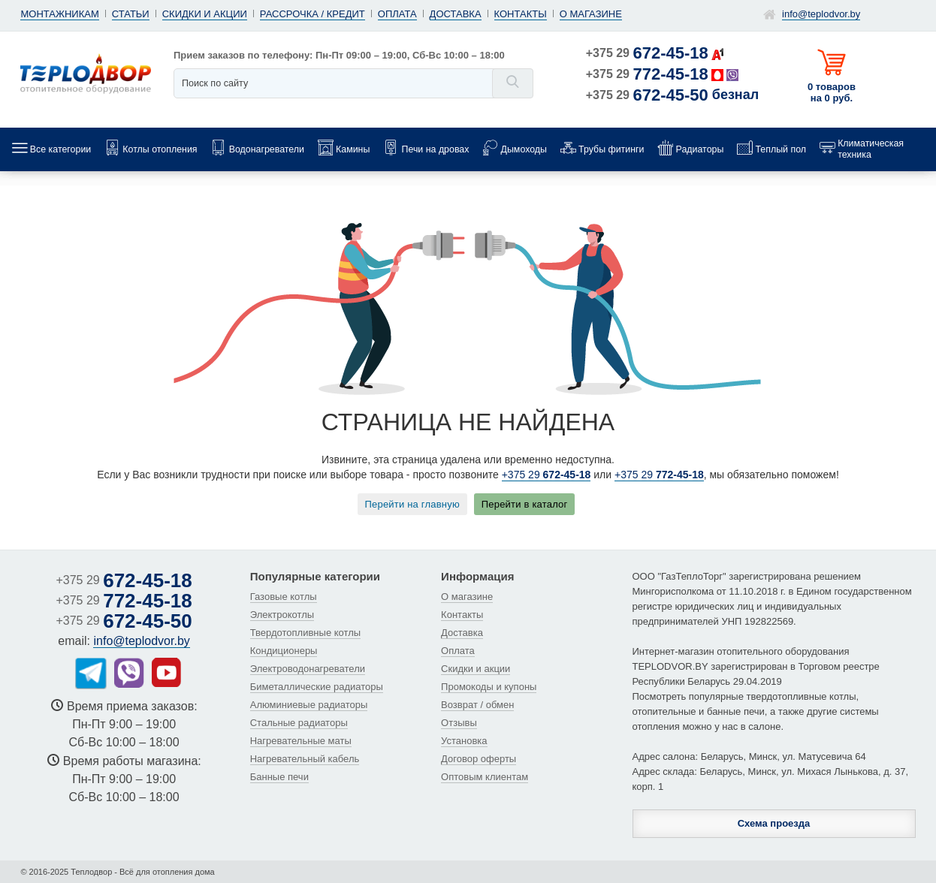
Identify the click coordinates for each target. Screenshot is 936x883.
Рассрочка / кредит (312, 14)
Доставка (456, 14)
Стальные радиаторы (299, 722)
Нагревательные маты (301, 740)
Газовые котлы (283, 596)
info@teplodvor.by (821, 14)
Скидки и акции (204, 14)
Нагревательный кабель (305, 758)
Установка (464, 740)
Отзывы (459, 722)
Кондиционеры (284, 650)
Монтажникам (59, 14)
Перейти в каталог (525, 504)
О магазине (591, 14)
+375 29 (647, 53)
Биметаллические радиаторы (316, 686)
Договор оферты (478, 758)
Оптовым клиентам (484, 776)
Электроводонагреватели (307, 668)
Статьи (130, 14)
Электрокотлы (282, 614)
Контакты (520, 14)
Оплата (397, 14)
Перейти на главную (412, 504)
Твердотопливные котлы (305, 632)
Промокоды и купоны (488, 686)
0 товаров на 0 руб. (831, 92)
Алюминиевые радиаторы (309, 704)
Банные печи (279, 776)
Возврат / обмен (477, 704)
